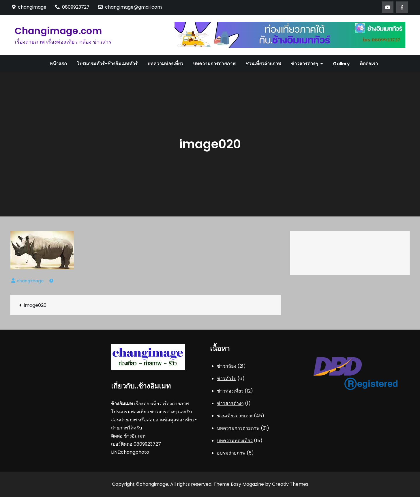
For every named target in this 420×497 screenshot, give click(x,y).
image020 (35, 305)
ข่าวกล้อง (226, 366)
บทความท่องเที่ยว (165, 63)
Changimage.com (58, 30)
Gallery (341, 63)
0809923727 (72, 7)
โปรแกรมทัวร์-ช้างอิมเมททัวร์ (107, 63)
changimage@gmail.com (130, 7)
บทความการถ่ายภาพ (214, 63)
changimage (30, 281)
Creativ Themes (290, 484)
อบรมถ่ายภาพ (231, 453)
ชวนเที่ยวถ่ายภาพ (263, 63)
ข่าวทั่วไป (226, 378)
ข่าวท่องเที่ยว (230, 391)
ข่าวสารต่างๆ (304, 63)
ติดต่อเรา (369, 63)
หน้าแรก (58, 63)
